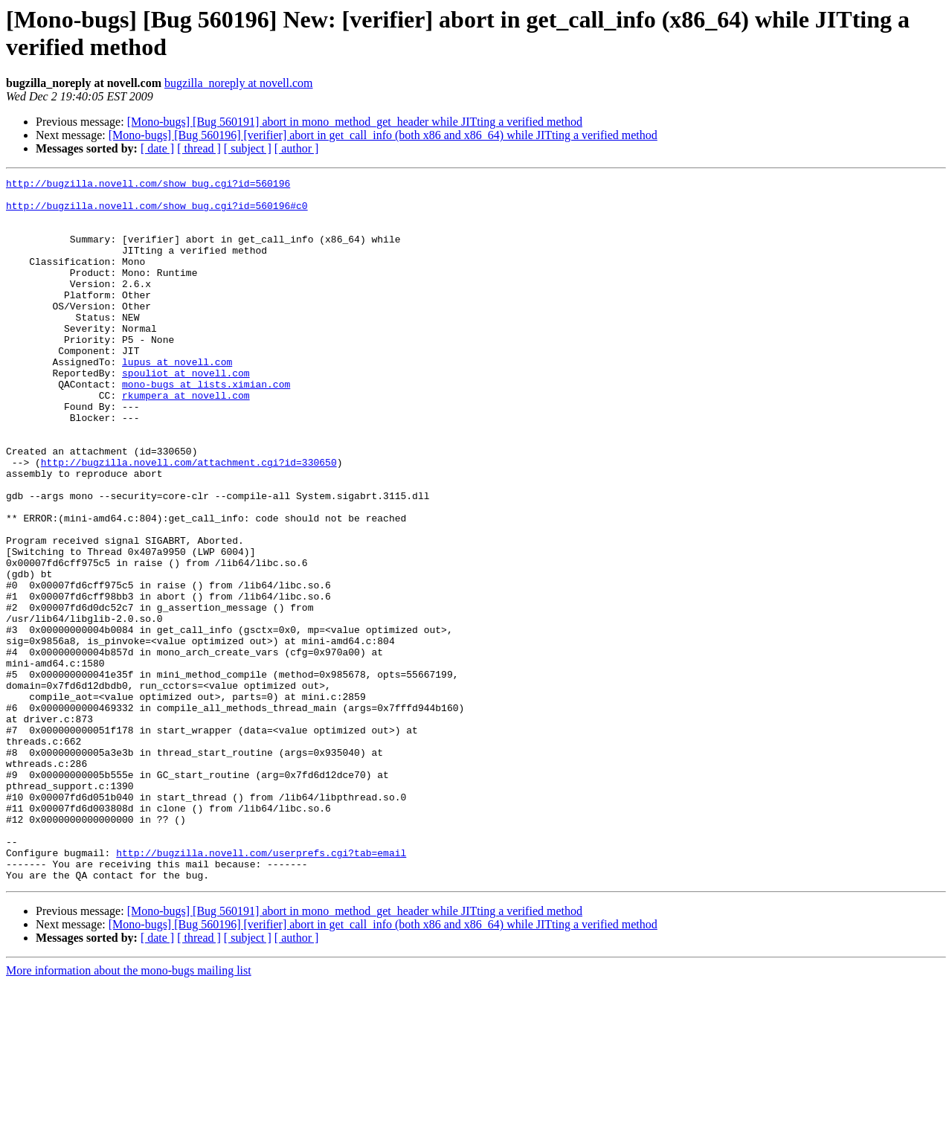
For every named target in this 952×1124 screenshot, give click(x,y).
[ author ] (296, 148)
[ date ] (157, 148)
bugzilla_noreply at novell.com (238, 83)
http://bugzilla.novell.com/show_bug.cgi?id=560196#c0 (157, 212)
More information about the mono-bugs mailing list (128, 1111)
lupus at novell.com (177, 399)
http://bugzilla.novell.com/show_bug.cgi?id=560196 (148, 185)
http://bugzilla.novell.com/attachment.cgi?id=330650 (189, 520)
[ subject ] (247, 148)
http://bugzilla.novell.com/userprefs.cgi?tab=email (261, 988)
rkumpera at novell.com (186, 439)
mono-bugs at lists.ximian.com (206, 426)
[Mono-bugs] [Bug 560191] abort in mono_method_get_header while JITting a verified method (354, 121)
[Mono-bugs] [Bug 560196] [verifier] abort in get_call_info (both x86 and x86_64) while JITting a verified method (383, 135)
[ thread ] (199, 148)
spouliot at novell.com (186, 413)
